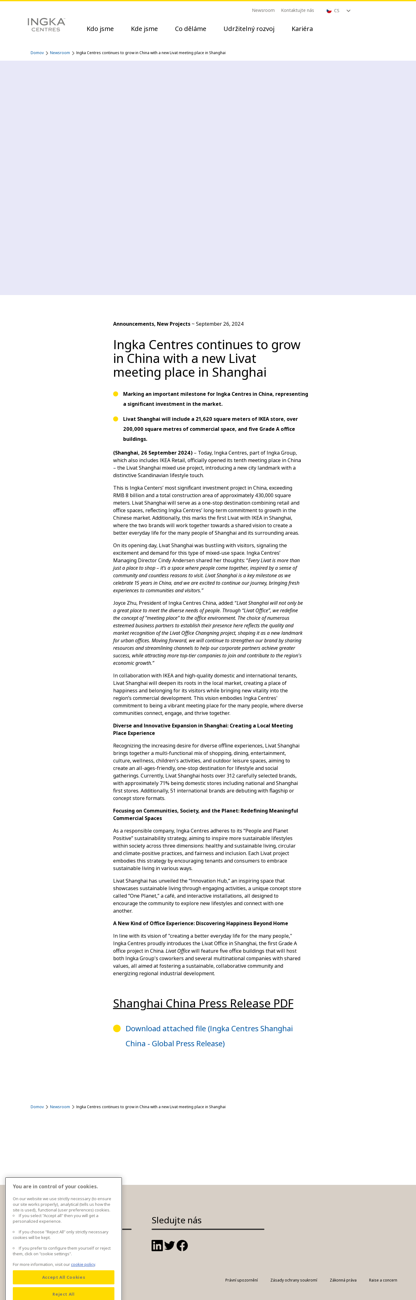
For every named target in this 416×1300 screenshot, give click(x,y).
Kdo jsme (100, 28)
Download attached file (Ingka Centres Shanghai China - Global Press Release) (209, 1035)
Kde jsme (144, 28)
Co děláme (190, 28)
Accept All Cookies (63, 1290)
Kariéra (302, 28)
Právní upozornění (241, 1280)
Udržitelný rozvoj (248, 28)
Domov (37, 52)
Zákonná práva (343, 1280)
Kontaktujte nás (297, 10)
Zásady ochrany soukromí (293, 1280)
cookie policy (83, 1277)
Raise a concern (383, 1280)
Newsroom (263, 10)
